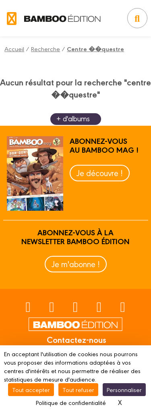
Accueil (14, 48)
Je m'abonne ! (76, 263)
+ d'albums (73, 118)
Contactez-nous (76, 339)
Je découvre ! (100, 172)
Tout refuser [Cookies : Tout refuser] (78, 389)
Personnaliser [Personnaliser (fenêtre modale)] (124, 389)
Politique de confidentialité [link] (71, 402)
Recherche (45, 48)
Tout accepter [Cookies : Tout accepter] (31, 389)
